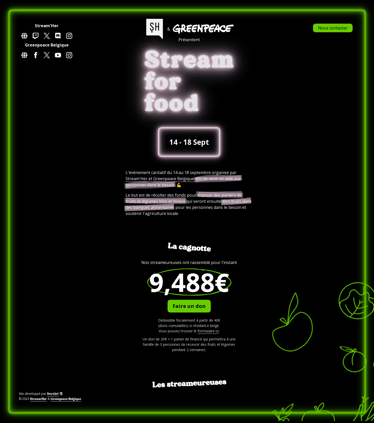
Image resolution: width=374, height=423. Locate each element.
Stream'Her (136, 178)
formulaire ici (208, 330)
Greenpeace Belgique (173, 178)
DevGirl (52, 394)
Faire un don (189, 306)
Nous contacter (333, 28)
